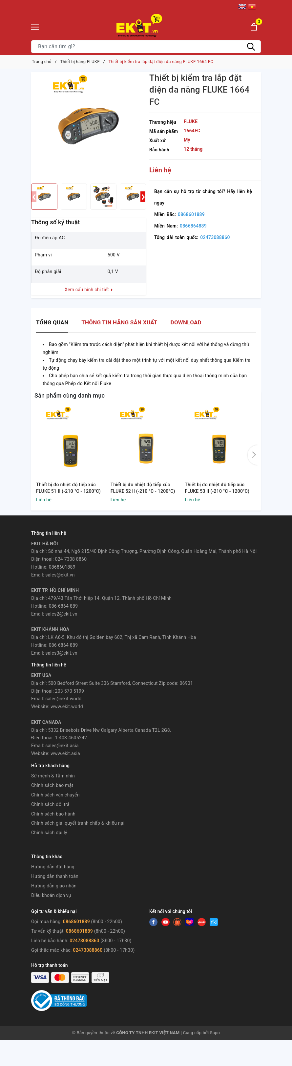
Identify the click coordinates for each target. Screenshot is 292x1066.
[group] (88, 126)
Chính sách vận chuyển (55, 794)
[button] (142, 196)
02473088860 (215, 237)
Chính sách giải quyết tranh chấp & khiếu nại (77, 823)
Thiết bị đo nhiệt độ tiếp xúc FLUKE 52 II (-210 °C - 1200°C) (143, 488)
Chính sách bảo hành (53, 813)
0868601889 (191, 214)
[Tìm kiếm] (251, 47)
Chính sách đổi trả (50, 804)
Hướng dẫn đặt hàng (52, 866)
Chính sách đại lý (49, 832)
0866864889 (193, 225)
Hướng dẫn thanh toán (54, 876)
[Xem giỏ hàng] (254, 27)
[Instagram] (189, 922)
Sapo (215, 1032)
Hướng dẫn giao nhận (53, 885)
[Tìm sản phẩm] (146, 46)
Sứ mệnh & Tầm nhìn (53, 775)
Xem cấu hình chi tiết (89, 289)
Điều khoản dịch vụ (51, 895)
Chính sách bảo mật (52, 785)
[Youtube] (177, 922)
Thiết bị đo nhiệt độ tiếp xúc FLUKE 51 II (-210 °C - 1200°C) (68, 488)
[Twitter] (165, 922)
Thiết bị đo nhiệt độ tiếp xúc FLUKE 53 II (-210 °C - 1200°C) (217, 488)
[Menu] (35, 27)
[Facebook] (153, 922)
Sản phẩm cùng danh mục (69, 395)
